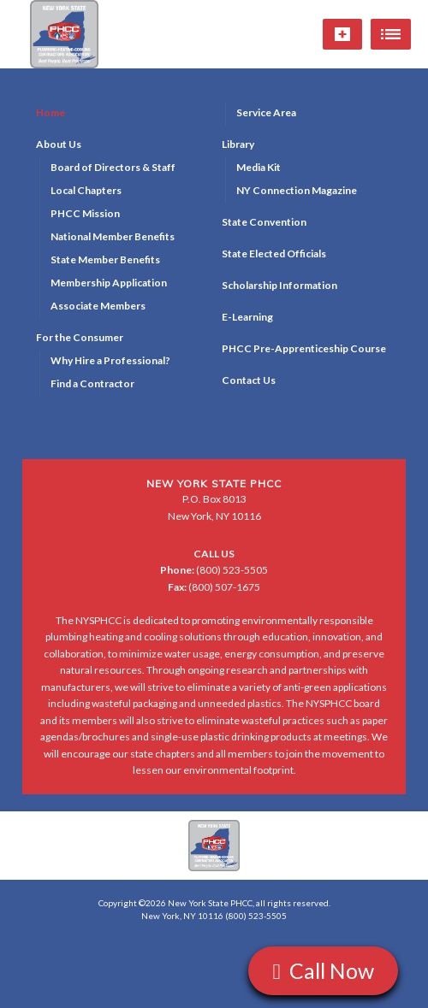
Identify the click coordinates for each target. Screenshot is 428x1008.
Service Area (266, 112)
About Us (58, 144)
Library (238, 144)
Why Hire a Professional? (110, 360)
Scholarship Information (279, 285)
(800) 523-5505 (214, 569)
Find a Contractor (92, 383)
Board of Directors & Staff (113, 167)
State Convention (264, 221)
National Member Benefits (113, 236)
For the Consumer (79, 337)
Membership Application (109, 282)
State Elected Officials (274, 253)
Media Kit (258, 167)
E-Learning (247, 316)
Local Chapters (86, 190)
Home (50, 112)
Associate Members (98, 305)
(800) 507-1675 (214, 587)
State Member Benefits (105, 259)
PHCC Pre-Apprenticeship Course (304, 348)
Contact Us (249, 380)
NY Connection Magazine (296, 190)
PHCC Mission (85, 213)
